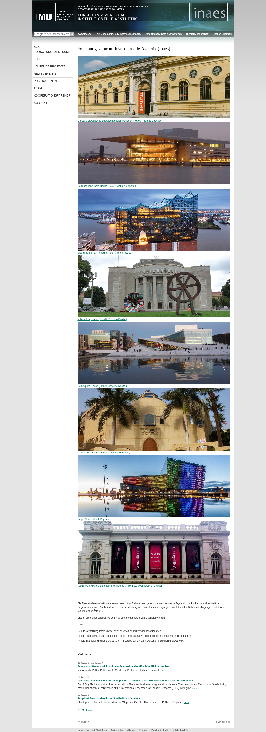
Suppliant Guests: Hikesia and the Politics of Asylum (109, 698)
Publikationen (45, 81)
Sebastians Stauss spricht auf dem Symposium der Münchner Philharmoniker (124, 666)
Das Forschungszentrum (51, 49)
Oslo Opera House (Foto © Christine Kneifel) (102, 386)
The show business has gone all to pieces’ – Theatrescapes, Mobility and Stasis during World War (135, 680)
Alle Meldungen (85, 710)
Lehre (39, 59)
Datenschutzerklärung (123, 730)
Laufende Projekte (49, 66)
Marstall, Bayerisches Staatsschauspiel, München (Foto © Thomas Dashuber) (120, 120)
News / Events (45, 73)
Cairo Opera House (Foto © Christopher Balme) (104, 452)
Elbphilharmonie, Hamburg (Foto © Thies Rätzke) (105, 252)
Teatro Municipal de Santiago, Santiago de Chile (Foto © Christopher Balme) (120, 585)
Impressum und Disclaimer (92, 730)
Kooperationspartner (52, 95)
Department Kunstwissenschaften (163, 34)
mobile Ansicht (180, 730)
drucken (85, 722)
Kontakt (40, 102)
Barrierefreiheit (160, 730)
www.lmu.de (85, 34)
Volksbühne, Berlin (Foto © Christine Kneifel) (154, 318)
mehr (164, 670)
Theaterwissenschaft (197, 34)
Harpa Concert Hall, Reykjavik (94, 519)
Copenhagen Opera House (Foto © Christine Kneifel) (107, 186)
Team (38, 88)
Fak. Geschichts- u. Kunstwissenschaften (118, 34)
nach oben (221, 722)
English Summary (222, 34)
